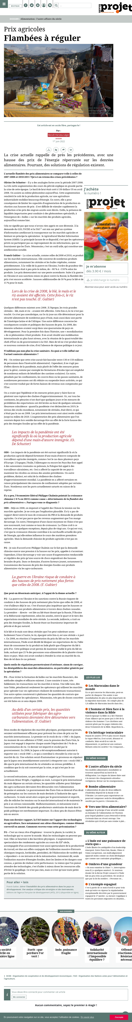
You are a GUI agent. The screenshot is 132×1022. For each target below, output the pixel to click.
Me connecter (19, 997)
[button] (48, 149)
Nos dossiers (66, 911)
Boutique (15, 6)
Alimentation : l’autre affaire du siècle (41, 19)
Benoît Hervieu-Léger (58, 134)
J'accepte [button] (119, 1017)
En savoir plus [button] (87, 1017)
